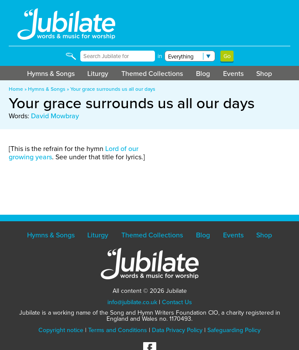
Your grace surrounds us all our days (112, 89)
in (160, 56)
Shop (264, 73)
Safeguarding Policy (234, 330)
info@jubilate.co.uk (132, 302)
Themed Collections (152, 73)
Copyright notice (60, 330)
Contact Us (177, 302)
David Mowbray (55, 115)
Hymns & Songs (51, 73)
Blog (203, 73)
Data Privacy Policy (177, 330)
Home (16, 89)
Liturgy (97, 73)
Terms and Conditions (117, 330)
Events (233, 73)
